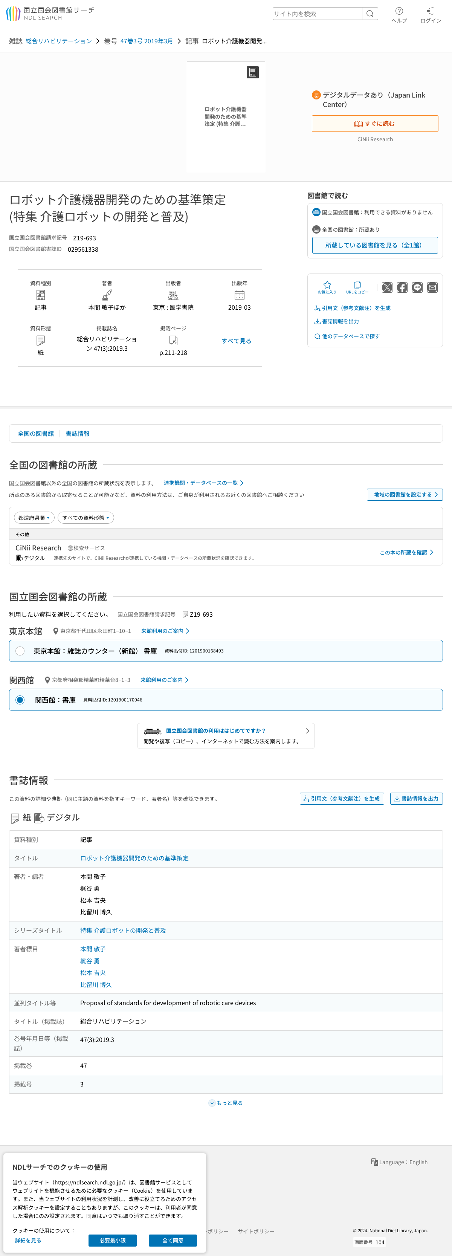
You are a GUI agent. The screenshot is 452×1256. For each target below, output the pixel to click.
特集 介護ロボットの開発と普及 (123, 930)
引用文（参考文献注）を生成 (352, 308)
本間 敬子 (93, 948)
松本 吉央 (93, 972)
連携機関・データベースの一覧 (205, 482)
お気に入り (327, 287)
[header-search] (325, 13)
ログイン (430, 14)
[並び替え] (34, 518)
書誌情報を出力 (336, 321)
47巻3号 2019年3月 (147, 40)
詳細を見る (28, 1240)
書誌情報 (78, 433)
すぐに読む (374, 123)
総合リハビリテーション (59, 40)
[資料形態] (86, 518)
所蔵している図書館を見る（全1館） (375, 244)
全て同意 (172, 1240)
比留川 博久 (96, 984)
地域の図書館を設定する (407, 494)
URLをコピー (357, 287)
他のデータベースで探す (347, 336)
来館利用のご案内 (166, 631)
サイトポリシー (256, 1231)
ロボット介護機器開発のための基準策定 (134, 857)
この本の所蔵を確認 (408, 552)
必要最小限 (112, 1240)
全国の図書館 (36, 433)
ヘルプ (399, 14)
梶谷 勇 (90, 960)
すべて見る (236, 340)
